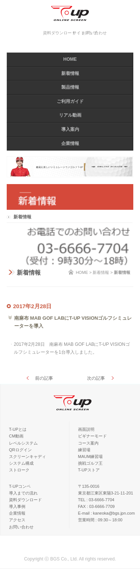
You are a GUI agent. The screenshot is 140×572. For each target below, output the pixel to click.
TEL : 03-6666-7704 (96, 499)
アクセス (17, 520)
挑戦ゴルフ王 (90, 463)
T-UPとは (18, 429)
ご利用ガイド (70, 101)
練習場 (84, 450)
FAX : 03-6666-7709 (96, 506)
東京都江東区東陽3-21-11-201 (105, 493)
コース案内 (88, 443)
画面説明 (86, 429)
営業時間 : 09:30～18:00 (100, 520)
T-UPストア (89, 470)
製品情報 (70, 87)
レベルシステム (23, 443)
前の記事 (44, 378)
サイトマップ (84, 33)
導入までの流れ (23, 493)
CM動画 (16, 436)
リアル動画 (70, 115)
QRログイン (20, 450)
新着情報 (70, 73)
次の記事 (96, 378)
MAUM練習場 (90, 456)
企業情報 (70, 143)
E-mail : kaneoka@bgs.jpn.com (106, 513)
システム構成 (21, 463)
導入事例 (17, 506)
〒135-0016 (89, 486)
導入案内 (70, 129)
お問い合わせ (21, 527)
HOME (70, 59)
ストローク (19, 470)
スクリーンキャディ (27, 456)
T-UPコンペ (20, 486)
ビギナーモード (92, 436)
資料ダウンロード (59, 33)
